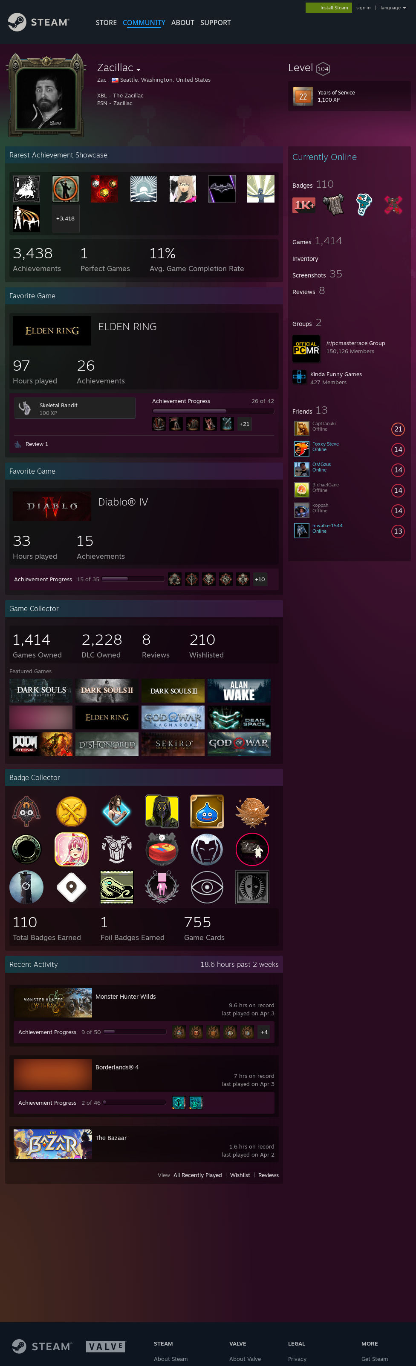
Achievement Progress (181, 400)
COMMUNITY (144, 22)
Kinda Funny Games (336, 374)
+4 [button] (264, 1032)
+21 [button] (244, 423)
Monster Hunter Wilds (125, 996)
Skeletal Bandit (59, 405)
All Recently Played (197, 1175)
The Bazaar (111, 1137)
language (391, 8)
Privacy (297, 1358)
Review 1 (37, 443)
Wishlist (240, 1175)
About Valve (245, 1358)
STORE (106, 22)
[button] (349, 67)
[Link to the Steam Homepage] (45, 29)
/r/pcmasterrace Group (355, 343)
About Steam (171, 1358)
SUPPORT (215, 22)
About (182, 22)
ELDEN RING (127, 326)
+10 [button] (260, 579)
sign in (363, 8)
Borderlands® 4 (117, 1067)
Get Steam (374, 1358)
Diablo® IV (123, 501)
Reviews (268, 1175)
